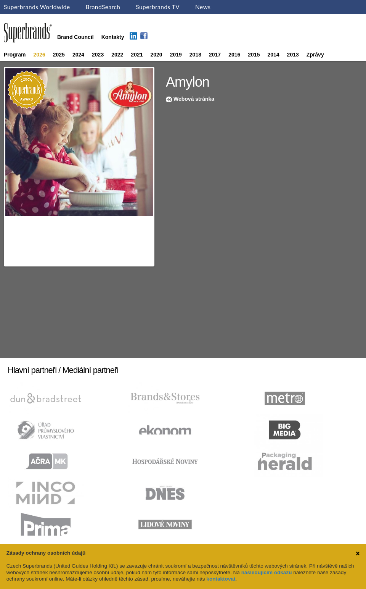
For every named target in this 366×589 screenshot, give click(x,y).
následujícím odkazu (266, 572)
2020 (156, 55)
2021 (137, 55)
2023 (98, 55)
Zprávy (315, 55)
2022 (117, 55)
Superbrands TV (158, 6)
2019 (176, 55)
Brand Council (75, 37)
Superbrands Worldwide (37, 6)
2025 (59, 55)
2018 (195, 55)
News (202, 6)
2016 (234, 55)
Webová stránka (193, 99)
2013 (293, 55)
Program (15, 55)
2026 (39, 55)
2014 (273, 55)
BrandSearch (102, 6)
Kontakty (112, 37)
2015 (254, 55)
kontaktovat (220, 579)
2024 (78, 55)
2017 (215, 55)
